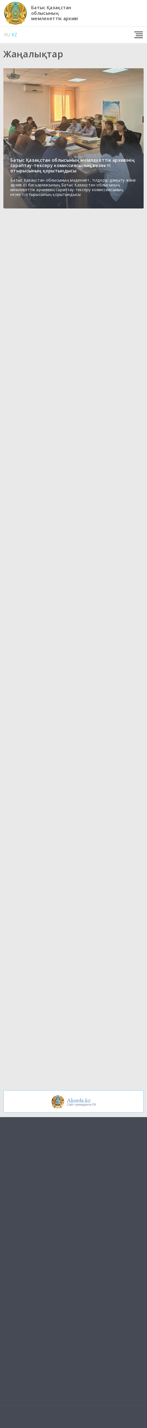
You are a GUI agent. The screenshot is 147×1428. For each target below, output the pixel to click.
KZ (14, 35)
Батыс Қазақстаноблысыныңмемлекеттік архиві (54, 13)
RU (7, 35)
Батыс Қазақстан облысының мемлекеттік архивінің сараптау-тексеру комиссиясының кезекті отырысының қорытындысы (72, 165)
